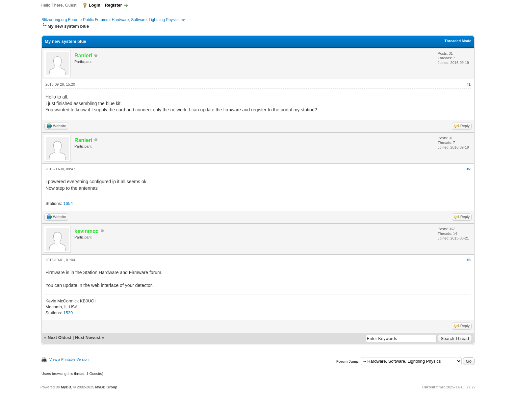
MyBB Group (106, 387)
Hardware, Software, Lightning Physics (146, 19)
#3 (469, 260)
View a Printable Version (69, 359)
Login (94, 5)
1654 (68, 203)
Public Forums (95, 19)
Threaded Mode (458, 41)
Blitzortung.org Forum (60, 19)
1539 (68, 312)
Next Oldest (59, 337)
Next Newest (87, 337)
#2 (469, 169)
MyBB (66, 387)
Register (113, 5)
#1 (469, 84)
